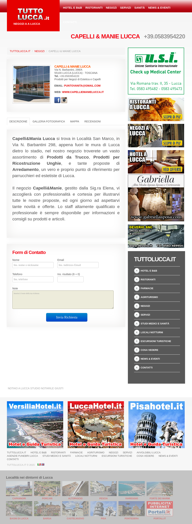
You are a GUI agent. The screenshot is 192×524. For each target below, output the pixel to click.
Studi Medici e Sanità (155, 323)
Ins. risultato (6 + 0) (68, 274)
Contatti (70, 22)
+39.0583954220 (164, 36)
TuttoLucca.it (20, 51)
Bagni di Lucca (19, 518)
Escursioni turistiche (156, 341)
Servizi (125, 7)
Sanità (139, 7)
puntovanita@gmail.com (82, 85)
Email (60, 259)
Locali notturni (152, 332)
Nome (15, 259)
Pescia (103, 498)
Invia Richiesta (66, 317)
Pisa (103, 518)
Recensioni (92, 121)
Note (15, 288)
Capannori (19, 498)
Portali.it (160, 518)
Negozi (111, 7)
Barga (47, 518)
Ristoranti (93, 7)
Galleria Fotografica (49, 121)
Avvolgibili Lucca (148, 452)
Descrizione (18, 121)
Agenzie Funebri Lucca (22, 455)
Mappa (74, 121)
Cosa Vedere (149, 350)
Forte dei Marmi (160, 498)
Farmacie (147, 288)
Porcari (47, 498)
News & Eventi (159, 7)
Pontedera (131, 518)
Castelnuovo (75, 518)
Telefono (17, 274)
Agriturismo (149, 297)
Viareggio (131, 498)
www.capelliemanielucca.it (83, 92)
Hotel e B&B (72, 7)
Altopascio (75, 498)
